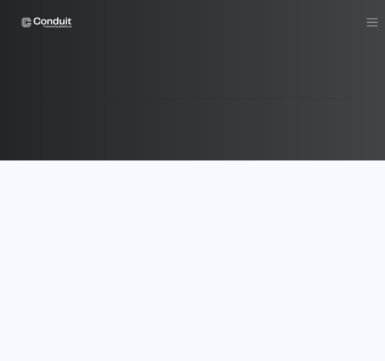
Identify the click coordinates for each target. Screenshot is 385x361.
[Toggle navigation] (372, 22)
